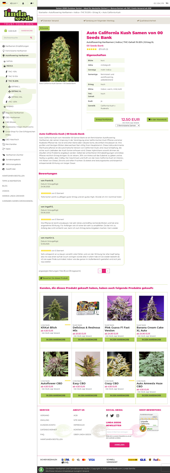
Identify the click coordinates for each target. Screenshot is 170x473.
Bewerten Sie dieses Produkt (54, 278)
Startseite (43, 12)
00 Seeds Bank (95, 45)
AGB (76, 415)
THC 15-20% (86, 12)
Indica (76, 12)
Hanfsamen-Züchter (12, 155)
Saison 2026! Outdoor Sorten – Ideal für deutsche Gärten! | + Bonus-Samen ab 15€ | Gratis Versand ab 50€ (103, 8)
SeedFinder (9, 169)
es (155, 3)
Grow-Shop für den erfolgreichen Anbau (18, 133)
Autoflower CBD (51, 383)
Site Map (78, 420)
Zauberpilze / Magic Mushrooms (17, 127)
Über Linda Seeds (82, 434)
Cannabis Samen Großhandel (17, 201)
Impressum (79, 425)
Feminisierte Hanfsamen (14, 51)
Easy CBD (79, 383)
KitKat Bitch (49, 327)
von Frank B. (47, 180)
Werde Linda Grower (13, 196)
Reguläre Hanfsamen (13, 113)
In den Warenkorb (157, 119)
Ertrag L (14, 86)
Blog (4, 186)
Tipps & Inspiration (11, 181)
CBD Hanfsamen (11, 117)
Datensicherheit (48, 430)
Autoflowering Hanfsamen (60, 12)
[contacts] (32, 3)
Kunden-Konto (47, 425)
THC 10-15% (11, 76)
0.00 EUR (10, 30)
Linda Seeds (45, 325)
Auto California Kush (111, 12)
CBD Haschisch (10, 139)
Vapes (6, 149)
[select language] (4, 3)
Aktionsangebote (11, 164)
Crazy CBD (112, 383)
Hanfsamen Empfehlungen (15, 46)
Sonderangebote (11, 159)
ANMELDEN (119, 445)
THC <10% (11, 71)
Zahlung (44, 420)
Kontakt (78, 430)
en (158, 3)
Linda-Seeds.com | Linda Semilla (121, 468)
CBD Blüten (9, 122)
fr (162, 3)
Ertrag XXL (15, 97)
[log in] (23, 3)
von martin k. (47, 238)
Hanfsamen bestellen (51, 439)
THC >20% (11, 102)
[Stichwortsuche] (16, 38)
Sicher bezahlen (48, 460)
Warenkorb (27, 31)
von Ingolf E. (47, 207)
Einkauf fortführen (104, 119)
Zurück (44, 28)
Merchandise (9, 144)
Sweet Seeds (77, 325)
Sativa (8, 61)
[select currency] (14, 3)
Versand (44, 415)
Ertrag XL (97, 12)
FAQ (42, 434)
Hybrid (8, 106)
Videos (5, 191)
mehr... (155, 425)
